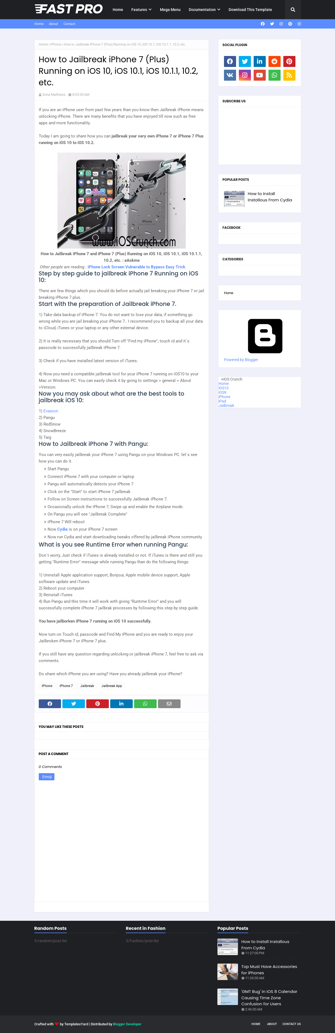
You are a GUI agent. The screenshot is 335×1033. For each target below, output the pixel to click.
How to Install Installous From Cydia (270, 197)
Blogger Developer (127, 1024)
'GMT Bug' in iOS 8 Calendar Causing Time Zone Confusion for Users (269, 998)
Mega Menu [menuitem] (170, 9)
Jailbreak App (111, 686)
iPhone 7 (66, 686)
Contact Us (292, 1024)
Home (38, 24)
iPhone (56, 44)
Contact (69, 24)
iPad (222, 401)
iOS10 (223, 388)
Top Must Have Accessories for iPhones (269, 970)
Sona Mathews (54, 94)
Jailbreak (87, 686)
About (53, 24)
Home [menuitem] (118, 9)
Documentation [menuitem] (202, 9)
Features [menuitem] (139, 9)
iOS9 (222, 392)
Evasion (50, 411)
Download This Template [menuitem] (250, 9)
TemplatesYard (76, 1024)
